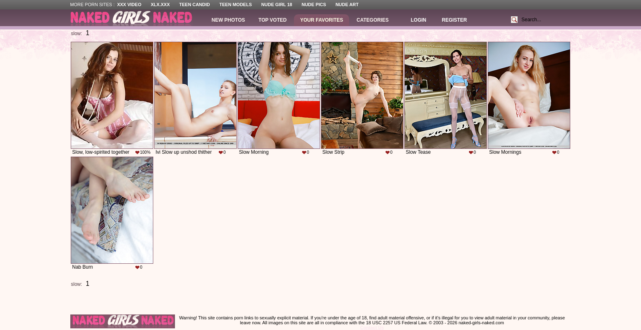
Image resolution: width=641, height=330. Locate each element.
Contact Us (372, 327)
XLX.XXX (160, 4)
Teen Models (236, 4)
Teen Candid (194, 4)
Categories (372, 20)
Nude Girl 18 (276, 4)
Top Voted (272, 20)
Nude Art (347, 4)
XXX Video (129, 4)
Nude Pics (314, 4)
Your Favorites (321, 20)
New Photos (228, 20)
